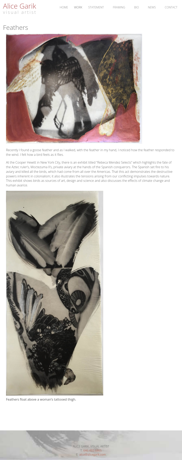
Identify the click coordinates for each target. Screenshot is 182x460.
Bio (136, 7)
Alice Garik (19, 6)
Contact (171, 7)
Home (64, 7)
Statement (96, 7)
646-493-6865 (92, 450)
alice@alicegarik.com (92, 454)
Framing (119, 7)
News (152, 7)
